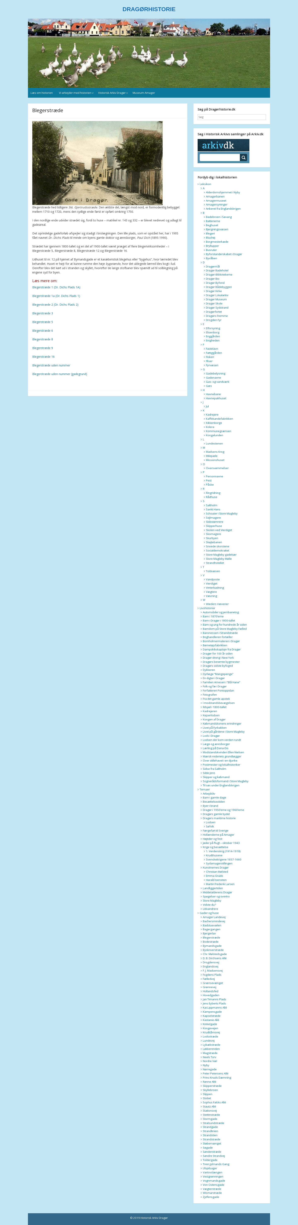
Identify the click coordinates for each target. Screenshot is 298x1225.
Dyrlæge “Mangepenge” (218, 674)
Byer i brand (210, 806)
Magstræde (210, 1053)
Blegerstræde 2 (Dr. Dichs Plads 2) (55, 305)
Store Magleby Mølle (219, 559)
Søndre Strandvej (214, 1156)
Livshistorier (207, 608)
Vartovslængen (212, 1172)
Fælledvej (209, 979)
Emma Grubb (214, 876)
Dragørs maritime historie (219, 818)
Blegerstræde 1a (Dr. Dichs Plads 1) (56, 296)
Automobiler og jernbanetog (221, 612)
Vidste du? (209, 905)
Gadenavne (213, 377)
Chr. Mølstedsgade (215, 954)
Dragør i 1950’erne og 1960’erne (223, 810)
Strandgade (210, 1127)
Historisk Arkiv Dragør (112, 93)
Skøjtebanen (214, 542)
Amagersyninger (216, 204)
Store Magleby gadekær (221, 554)
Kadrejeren (210, 711)
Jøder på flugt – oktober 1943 (221, 843)
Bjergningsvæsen (217, 229)
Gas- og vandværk (217, 382)
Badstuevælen (212, 925)
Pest (208, 480)
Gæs (209, 386)
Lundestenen (214, 443)
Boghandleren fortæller (218, 637)
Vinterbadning (215, 587)
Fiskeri (210, 357)
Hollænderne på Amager (218, 834)
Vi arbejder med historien (75, 93)
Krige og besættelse (215, 847)
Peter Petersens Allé (215, 1073)
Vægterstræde (212, 1189)
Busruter (211, 250)
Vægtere (211, 592)
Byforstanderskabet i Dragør (224, 254)
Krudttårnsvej (211, 1032)
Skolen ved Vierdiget (219, 530)
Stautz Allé (209, 1106)
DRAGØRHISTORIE (149, 9)
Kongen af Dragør (214, 719)
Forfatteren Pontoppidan (218, 690)
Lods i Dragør (211, 736)
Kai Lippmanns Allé (215, 1007)
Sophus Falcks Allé (214, 1102)
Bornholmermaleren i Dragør (221, 641)
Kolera (210, 427)
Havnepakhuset (216, 398)
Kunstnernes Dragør (216, 867)
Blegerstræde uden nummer (51, 365)
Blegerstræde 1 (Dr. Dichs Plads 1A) (56, 287)
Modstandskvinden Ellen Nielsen (223, 752)
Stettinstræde (211, 1115)
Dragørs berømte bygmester (221, 662)
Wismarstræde (212, 1193)
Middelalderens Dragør (217, 892)
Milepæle (211, 456)
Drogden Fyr (213, 320)
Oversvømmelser (217, 468)
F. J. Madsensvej (213, 970)
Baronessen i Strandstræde (220, 633)
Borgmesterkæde (217, 242)
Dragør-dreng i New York (218, 657)
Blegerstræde (211, 937)
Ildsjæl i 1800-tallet (214, 707)
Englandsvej (210, 966)
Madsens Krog (215, 452)
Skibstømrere (214, 522)
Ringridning (213, 493)
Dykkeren (209, 670)
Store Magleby (212, 900)
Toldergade (210, 1160)
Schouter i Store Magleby (222, 513)
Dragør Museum (216, 299)
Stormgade (210, 1119)
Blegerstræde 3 (42, 313)
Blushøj (210, 237)
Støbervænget (212, 1143)
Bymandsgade (212, 946)
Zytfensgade (211, 1197)
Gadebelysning (215, 373)
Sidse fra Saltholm (214, 769)
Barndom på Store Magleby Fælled (225, 629)
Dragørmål (213, 266)
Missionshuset (215, 460)
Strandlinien (210, 1131)
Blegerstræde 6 (42, 331)
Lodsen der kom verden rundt (222, 740)
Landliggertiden (213, 888)
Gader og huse (209, 913)
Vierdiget (211, 583)
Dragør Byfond (215, 283)
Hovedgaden (211, 995)
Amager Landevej (214, 917)
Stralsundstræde (213, 1123)
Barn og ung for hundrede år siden (225, 624)
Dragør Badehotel (217, 270)
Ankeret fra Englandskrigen (223, 208)
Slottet (207, 1098)
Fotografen (210, 694)
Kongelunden (214, 435)
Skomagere (213, 534)
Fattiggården (214, 353)
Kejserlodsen (211, 715)
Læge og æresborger (216, 744)
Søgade (208, 1147)
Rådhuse (211, 497)
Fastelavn (212, 349)
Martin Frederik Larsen (220, 884)
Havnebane (213, 394)
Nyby (206, 1065)
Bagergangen (211, 929)
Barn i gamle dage (214, 797)
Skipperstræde (212, 1086)
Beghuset (212, 225)
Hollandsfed (210, 991)
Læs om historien (42, 93)
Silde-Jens (209, 773)
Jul (207, 406)
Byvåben (211, 258)
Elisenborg (212, 332)
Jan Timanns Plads (214, 999)
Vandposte (213, 579)
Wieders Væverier (217, 604)
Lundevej (209, 1040)
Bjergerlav (209, 933)
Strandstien (210, 1135)
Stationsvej (210, 1110)
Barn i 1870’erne (213, 616)
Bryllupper (212, 246)
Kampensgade (212, 1012)
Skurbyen (212, 538)
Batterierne (213, 221)
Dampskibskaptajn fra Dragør (222, 649)
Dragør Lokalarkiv (217, 295)
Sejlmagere (213, 517)
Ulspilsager (210, 1168)
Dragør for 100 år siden (218, 653)
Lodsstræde (210, 1036)
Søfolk (210, 826)
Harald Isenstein (216, 880)
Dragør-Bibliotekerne (219, 274)
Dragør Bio (212, 278)
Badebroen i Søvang (219, 217)
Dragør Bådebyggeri (219, 287)
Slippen (207, 1094)
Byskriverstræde (213, 950)
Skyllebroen (210, 1090)
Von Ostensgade (213, 1185)
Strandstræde (211, 1139)
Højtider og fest (212, 839)
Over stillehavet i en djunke (220, 760)
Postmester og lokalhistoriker (221, 764)
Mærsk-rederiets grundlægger (222, 756)
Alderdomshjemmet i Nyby (223, 192)
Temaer (205, 789)
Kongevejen (210, 1028)
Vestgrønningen (213, 1176)
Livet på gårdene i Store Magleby (224, 731)
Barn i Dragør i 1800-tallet (219, 620)
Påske (210, 484)
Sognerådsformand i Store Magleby (226, 781)
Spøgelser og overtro (216, 896)
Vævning (211, 596)
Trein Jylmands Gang (216, 1164)
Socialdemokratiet (217, 550)
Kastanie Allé (211, 1020)
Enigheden (213, 340)
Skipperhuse (214, 526)
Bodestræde (211, 941)
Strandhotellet (215, 563)
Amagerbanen (215, 196)
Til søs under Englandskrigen (221, 785)
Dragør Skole (214, 303)
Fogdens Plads (212, 975)
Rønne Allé (209, 1082)
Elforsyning (213, 328)
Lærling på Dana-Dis (215, 748)
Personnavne (214, 476)
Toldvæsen (213, 571)
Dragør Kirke (214, 291)
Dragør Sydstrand (217, 307)
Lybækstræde (211, 1045)
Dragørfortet (214, 312)
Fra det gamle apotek (216, 699)
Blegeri (210, 233)
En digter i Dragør (214, 678)
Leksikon (205, 184)
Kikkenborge (214, 423)
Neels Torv (209, 1057)
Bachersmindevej (214, 921)
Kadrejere (212, 414)
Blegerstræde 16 (43, 357)
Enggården (213, 336)
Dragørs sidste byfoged (218, 666)
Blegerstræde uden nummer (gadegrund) (59, 374)
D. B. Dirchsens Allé (215, 958)
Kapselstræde (212, 1016)
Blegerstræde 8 (42, 339)
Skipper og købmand (216, 777)
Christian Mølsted (217, 871)
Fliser (209, 361)
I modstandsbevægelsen (219, 703)
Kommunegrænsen (218, 431)
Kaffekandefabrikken (219, 419)
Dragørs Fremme (217, 316)
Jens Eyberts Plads (214, 1003)
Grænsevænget (213, 983)
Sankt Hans (213, 509)
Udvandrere (210, 909)
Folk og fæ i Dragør (215, 686)
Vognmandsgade (214, 1180)
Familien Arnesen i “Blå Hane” (221, 682)
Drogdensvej (211, 962)
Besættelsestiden (214, 801)
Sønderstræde (212, 1152)
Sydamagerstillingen (219, 863)
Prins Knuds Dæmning (217, 1077)
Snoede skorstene (217, 546)
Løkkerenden (211, 1049)
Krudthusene (214, 855)
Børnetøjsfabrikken (215, 645)
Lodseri (210, 822)
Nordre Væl (210, 1061)
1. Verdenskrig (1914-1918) (223, 851)
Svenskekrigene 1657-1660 (223, 859)
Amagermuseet (216, 200)
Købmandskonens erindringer (222, 723)
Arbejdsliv (209, 793)
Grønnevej (209, 987)
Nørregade (210, 1069)
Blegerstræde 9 (42, 348)
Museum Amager (144, 93)
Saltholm (211, 505)
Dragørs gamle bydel (216, 814)
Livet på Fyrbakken (215, 728)
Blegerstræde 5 (42, 322)
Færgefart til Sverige (215, 830)
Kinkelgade (210, 1024)
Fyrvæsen (212, 365)
